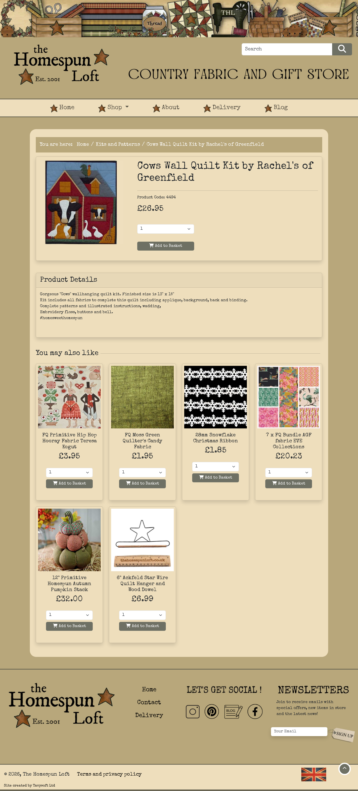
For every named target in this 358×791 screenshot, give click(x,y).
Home (62, 108)
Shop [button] (111, 108)
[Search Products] (342, 49)
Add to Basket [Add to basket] (69, 483)
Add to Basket (165, 245)
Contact (149, 703)
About (166, 108)
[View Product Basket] (312, 103)
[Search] (287, 49)
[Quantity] (69, 472)
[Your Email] (299, 731)
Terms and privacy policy (109, 774)
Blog (276, 108)
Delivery (222, 108)
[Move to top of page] (344, 769)
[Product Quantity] (165, 229)
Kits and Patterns (118, 144)
